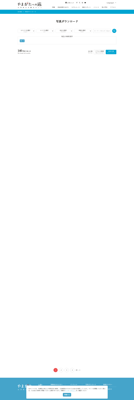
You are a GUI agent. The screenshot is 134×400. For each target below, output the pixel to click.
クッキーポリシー (70, 391)
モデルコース (76, 7)
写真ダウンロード (91, 384)
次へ (78, 370)
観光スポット (86, 7)
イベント (96, 7)
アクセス (113, 7)
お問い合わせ (108, 389)
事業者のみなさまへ (57, 384)
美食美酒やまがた (63, 7)
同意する (67, 395)
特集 (53, 7)
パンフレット (73, 384)
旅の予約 (104, 7)
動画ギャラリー (107, 384)
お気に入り (69, 3)
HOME (20, 11)
